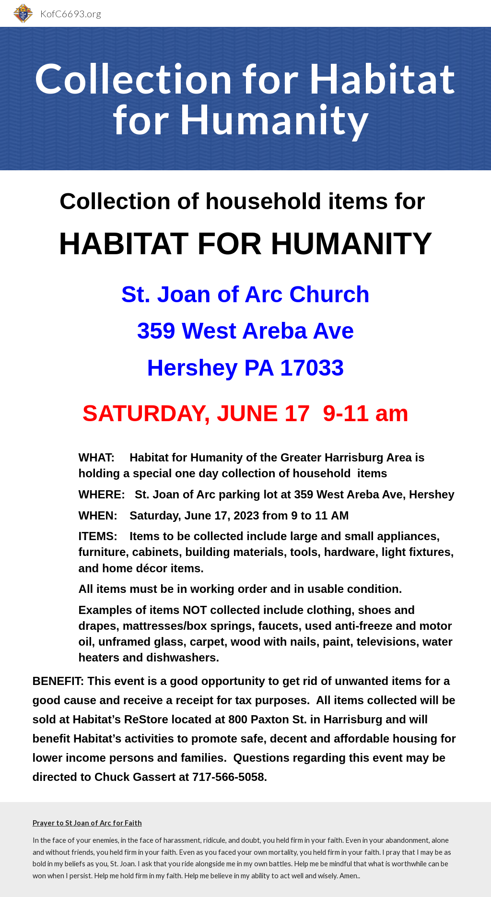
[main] (246, 98)
